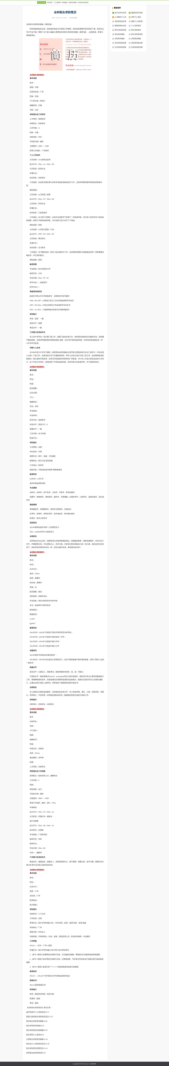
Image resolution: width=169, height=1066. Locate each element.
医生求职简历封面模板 (35, 1030)
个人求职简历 (136, 26)
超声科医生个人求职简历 (35, 1012)
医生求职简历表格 (33, 1026)
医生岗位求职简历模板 (35, 1021)
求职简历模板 (41, 2)
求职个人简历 (136, 17)
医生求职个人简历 (33, 1035)
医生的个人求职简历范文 (35, 1044)
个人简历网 (57, 2)
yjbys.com (88, 1064)
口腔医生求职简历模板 (35, 1039)
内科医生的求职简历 (34, 1053)
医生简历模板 (119, 34)
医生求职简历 (136, 30)
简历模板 (64, 2)
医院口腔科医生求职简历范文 (37, 1017)
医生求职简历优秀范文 (35, 1048)
